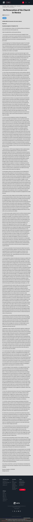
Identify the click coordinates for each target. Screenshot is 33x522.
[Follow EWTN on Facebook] (14, 511)
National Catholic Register (7, 482)
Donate (22, 489)
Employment (14, 484)
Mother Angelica (14, 482)
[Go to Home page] (16, 503)
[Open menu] (29, 2)
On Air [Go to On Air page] (8, 2)
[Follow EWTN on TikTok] (16, 511)
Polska (4, 495)
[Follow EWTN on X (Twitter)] (12, 511)
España (4, 494)
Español (4, 492)
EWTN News (5, 481)
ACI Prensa (5, 485)
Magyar (4, 496)
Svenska (4, 498)
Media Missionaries (14, 488)
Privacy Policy (14, 489)
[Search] (26, 2)
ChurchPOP (5, 483)
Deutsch (4, 500)
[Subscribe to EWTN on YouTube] (18, 511)
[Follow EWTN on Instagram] (20, 511)
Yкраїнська (5, 499)
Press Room (13, 483)
